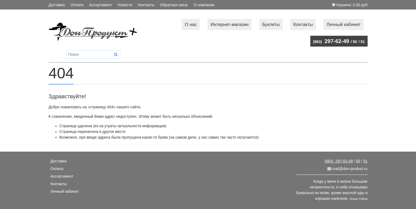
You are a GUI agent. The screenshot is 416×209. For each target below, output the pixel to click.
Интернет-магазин (230, 24)
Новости (125, 5)
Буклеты (271, 24)
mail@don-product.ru (347, 168)
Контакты (146, 5)
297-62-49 (331, 41)
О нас (191, 24)
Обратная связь (174, 5)
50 (355, 42)
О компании (204, 5)
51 (363, 42)
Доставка (57, 5)
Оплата (77, 5)
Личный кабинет (344, 24)
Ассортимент (100, 5)
